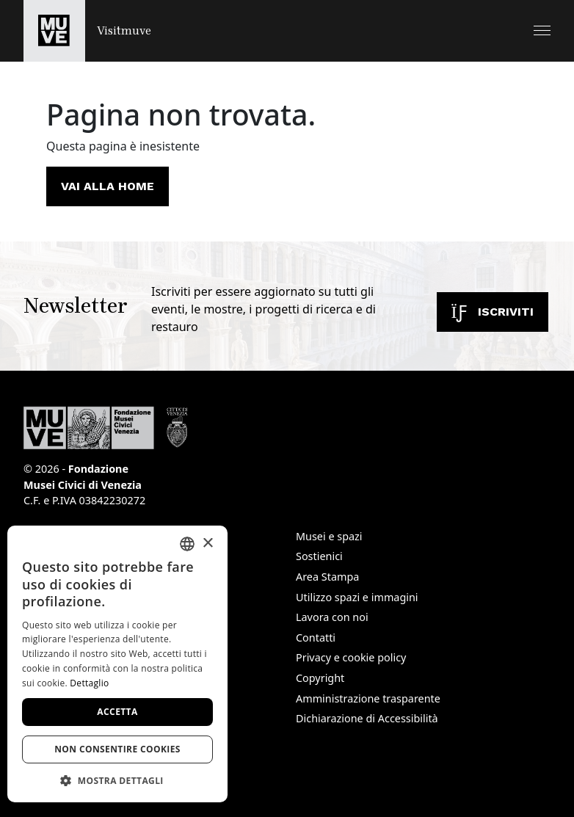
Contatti (315, 637)
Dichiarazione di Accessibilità (367, 718)
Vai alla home (107, 186)
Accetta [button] (117, 711)
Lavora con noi (332, 617)
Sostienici (319, 556)
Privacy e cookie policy (351, 657)
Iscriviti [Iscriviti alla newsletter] (492, 312)
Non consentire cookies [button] (117, 749)
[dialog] (117, 664)
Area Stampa (327, 577)
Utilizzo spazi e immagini (357, 597)
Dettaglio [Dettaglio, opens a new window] (89, 683)
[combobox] (187, 544)
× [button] (207, 543)
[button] (542, 30)
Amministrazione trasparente (368, 698)
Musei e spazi (329, 536)
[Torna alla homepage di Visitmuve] (87, 31)
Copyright (320, 678)
